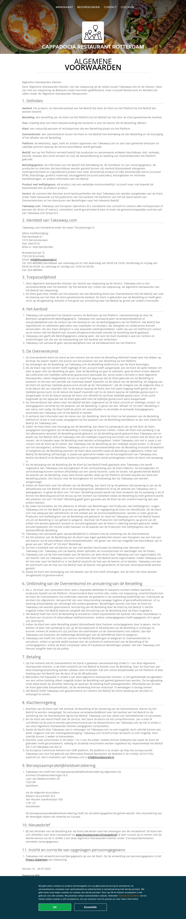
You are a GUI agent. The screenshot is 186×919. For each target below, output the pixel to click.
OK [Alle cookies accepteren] (55, 907)
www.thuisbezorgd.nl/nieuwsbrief (96, 834)
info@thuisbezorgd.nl (43, 259)
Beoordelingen (88, 7)
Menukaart (64, 7)
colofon (127, 7)
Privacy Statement (37, 859)
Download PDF (31, 875)
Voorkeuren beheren (129, 895)
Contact (110, 7)
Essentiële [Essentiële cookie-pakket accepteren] (90, 907)
